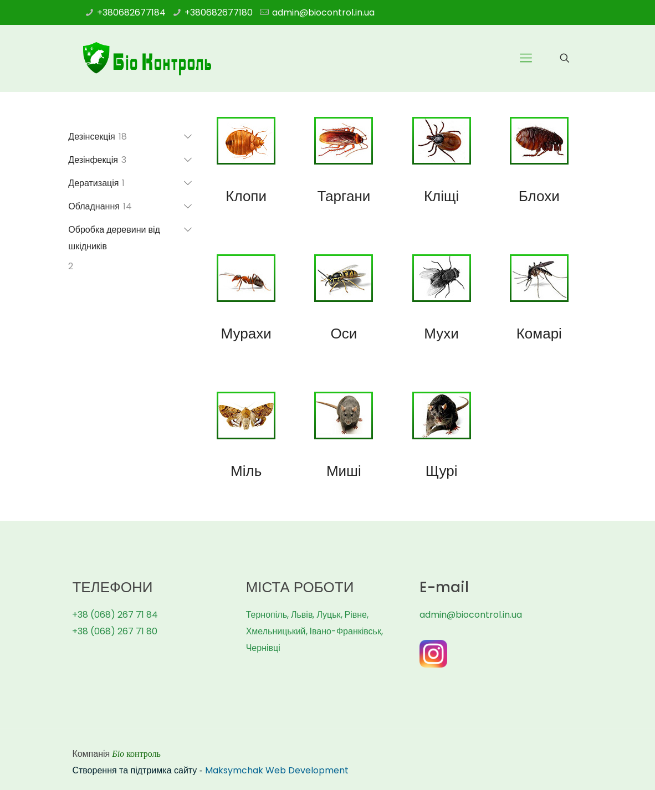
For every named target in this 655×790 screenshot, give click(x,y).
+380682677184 (131, 12)
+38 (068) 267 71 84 (115, 614)
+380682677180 (219, 12)
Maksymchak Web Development (277, 770)
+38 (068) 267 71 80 (114, 631)
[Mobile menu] (525, 58)
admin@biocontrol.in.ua (323, 12)
